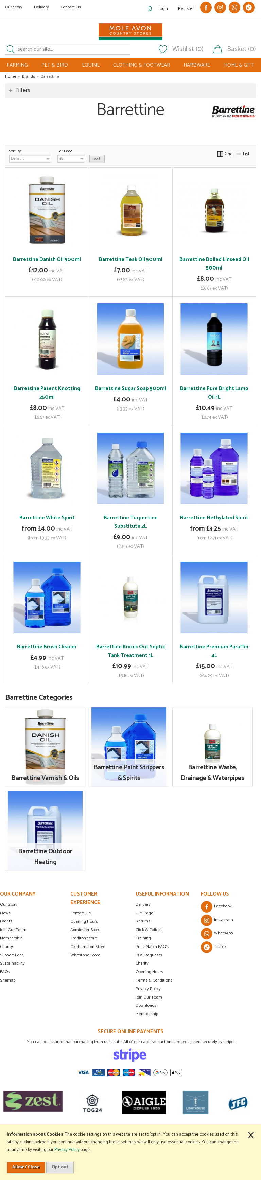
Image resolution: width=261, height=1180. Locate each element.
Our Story (13, 7)
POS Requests (149, 955)
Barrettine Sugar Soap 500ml (130, 388)
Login (163, 8)
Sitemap (7, 980)
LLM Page (144, 913)
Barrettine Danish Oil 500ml (47, 259)
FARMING (17, 65)
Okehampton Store (87, 946)
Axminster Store (85, 929)
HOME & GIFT (239, 65)
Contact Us (70, 7)
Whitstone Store (85, 955)
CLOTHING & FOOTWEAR (141, 65)
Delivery (41, 7)
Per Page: (71, 155)
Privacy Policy (148, 988)
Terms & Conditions (154, 980)
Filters (22, 90)
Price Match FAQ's (152, 946)
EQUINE (91, 65)
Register (186, 8)
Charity (6, 946)
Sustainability (12, 963)
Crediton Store (83, 938)
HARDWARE (197, 65)
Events (6, 921)
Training (143, 938)
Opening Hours (84, 921)
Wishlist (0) (188, 49)
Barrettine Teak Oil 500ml (130, 259)
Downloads (146, 1005)
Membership (11, 938)
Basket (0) (241, 49)
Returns (143, 921)
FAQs (5, 971)
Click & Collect (149, 929)
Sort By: (30, 155)
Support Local (12, 955)
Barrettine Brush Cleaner (47, 647)
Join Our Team (13, 929)
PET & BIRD (54, 65)
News (5, 913)
